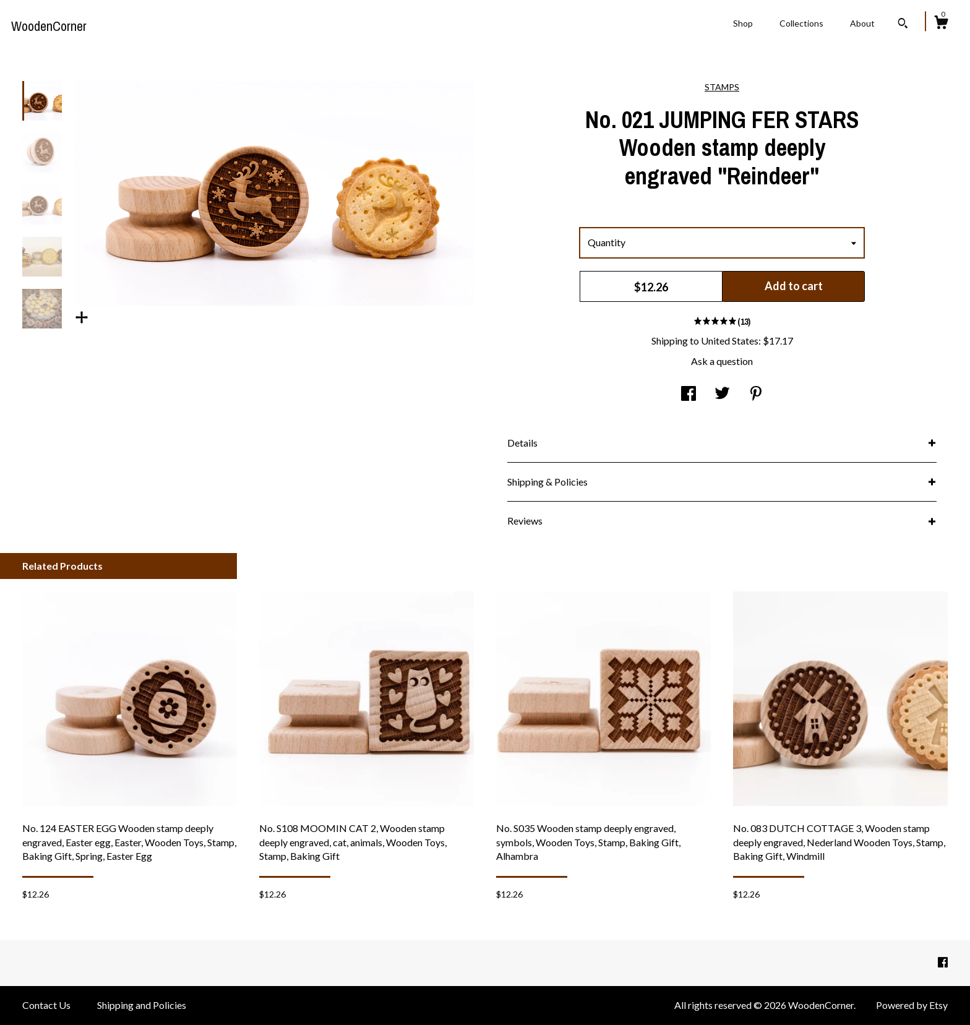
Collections (801, 23)
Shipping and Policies (141, 1005)
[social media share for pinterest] (756, 394)
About (862, 23)
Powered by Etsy (912, 1005)
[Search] (903, 25)
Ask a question (722, 361)
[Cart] (941, 24)
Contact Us (46, 1005)
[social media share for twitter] (722, 394)
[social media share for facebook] (688, 394)
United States (729, 340)
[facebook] (943, 962)
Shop (743, 23)
